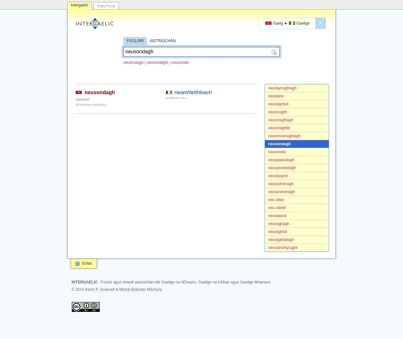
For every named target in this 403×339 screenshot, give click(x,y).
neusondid (180, 62)
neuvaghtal (277, 232)
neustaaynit (278, 176)
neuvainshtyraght (282, 247)
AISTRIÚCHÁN (163, 41)
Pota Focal (106, 6)
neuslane (276, 96)
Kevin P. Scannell (100, 289)
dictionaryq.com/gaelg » (92, 104)
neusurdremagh (281, 192)
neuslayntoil (278, 104)
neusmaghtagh (280, 120)
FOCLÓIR (135, 41)
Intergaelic (79, 5)
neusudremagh (281, 184)
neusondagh (279, 144)
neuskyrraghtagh (282, 88)
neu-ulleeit (277, 208)
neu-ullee (276, 200)
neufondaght (157, 62)
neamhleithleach (193, 92)
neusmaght (277, 112)
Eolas (87, 263)
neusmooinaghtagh (284, 136)
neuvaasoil (277, 216)
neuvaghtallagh (281, 239)
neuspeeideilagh (282, 168)
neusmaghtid (279, 128)
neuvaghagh (278, 224)
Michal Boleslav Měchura (140, 289)
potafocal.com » (176, 98)
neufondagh (133, 62)
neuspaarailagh (281, 160)
